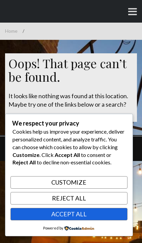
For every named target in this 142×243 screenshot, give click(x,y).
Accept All (69, 214)
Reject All (69, 198)
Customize (68, 182)
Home (11, 31)
